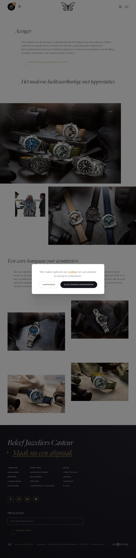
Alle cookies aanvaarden (78, 284)
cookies (72, 272)
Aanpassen (49, 284)
